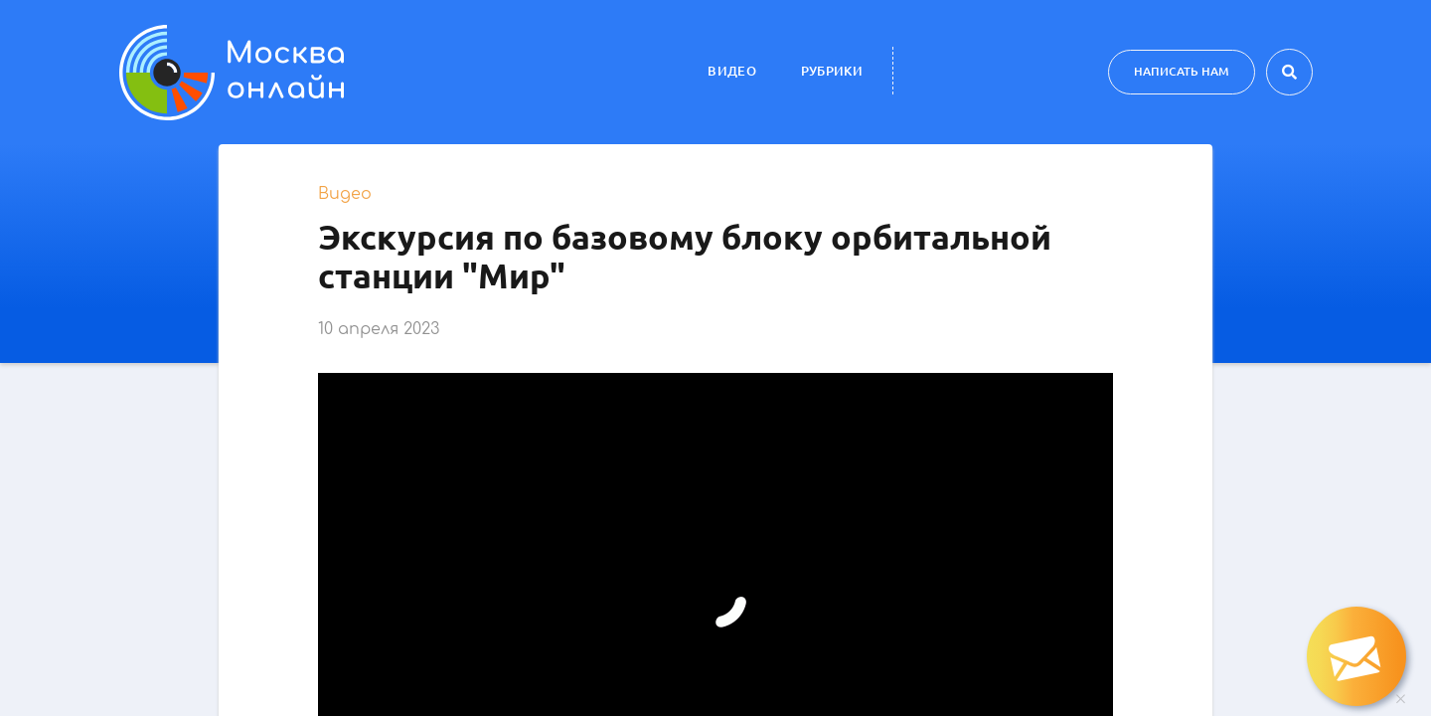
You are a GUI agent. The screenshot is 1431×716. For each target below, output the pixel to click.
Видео (732, 71)
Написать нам (1181, 71)
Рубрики (832, 71)
